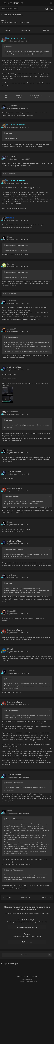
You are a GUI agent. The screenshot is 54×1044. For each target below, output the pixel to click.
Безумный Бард (14, 488)
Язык (19, 976)
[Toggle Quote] (5, 47)
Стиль (26, 976)
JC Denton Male (14, 367)
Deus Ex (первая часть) (22, 22)
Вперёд (46, 30)
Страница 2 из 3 (26, 30)
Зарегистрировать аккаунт (27, 927)
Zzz (8, 20)
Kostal (10, 649)
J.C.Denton (12, 106)
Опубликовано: (18, 41)
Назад (7, 30)
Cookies (34, 976)
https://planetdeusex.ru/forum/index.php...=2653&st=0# (28, 859)
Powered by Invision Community (27, 981)
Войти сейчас (27, 942)
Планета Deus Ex (12, 3)
